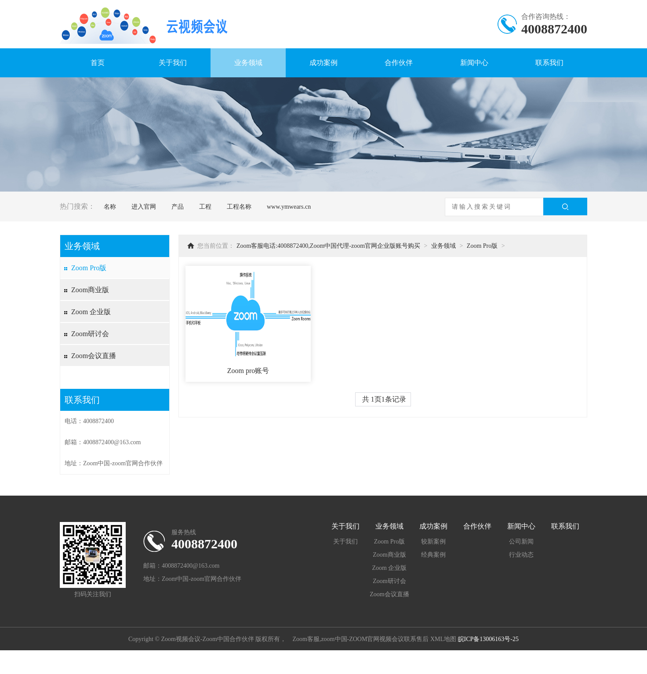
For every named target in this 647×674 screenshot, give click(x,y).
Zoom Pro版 (88, 268)
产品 (177, 206)
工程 (205, 206)
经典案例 (433, 554)
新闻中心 (474, 62)
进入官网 (143, 206)
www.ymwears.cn (289, 206)
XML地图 (443, 639)
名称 (110, 206)
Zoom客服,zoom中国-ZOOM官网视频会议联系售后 (360, 639)
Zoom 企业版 (91, 311)
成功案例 (323, 62)
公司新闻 (521, 541)
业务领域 (248, 62)
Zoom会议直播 (93, 355)
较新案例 (433, 541)
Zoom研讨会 (90, 333)
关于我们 (173, 62)
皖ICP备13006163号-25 (488, 639)
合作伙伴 (399, 62)
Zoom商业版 (90, 290)
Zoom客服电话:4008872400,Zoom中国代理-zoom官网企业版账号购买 (328, 246)
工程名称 (239, 206)
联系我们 (549, 62)
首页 (98, 62)
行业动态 (521, 554)
